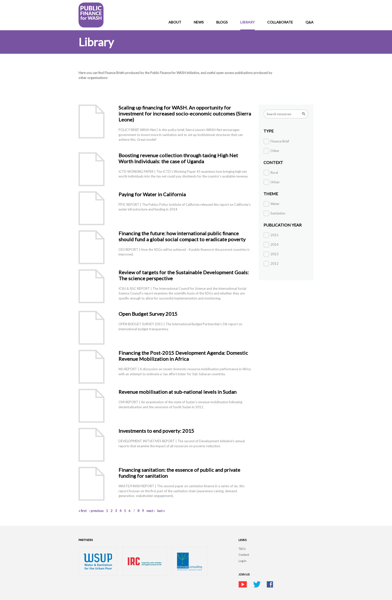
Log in (242, 561)
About (174, 22)
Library (247, 22)
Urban (275, 182)
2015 (274, 235)
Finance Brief (279, 141)
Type (269, 130)
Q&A (310, 22)
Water (275, 204)
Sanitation (277, 213)
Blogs (222, 22)
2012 (274, 264)
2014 (274, 244)
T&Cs (242, 548)
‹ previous (96, 511)
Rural (274, 172)
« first (82, 511)
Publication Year (283, 224)
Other (274, 151)
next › (150, 511)
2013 (274, 254)
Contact (243, 554)
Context (273, 162)
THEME (271, 193)
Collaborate (280, 22)
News (199, 22)
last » (161, 511)
